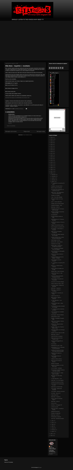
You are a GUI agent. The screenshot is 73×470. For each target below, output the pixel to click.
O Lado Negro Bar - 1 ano (56, 378)
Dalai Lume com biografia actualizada (56, 232)
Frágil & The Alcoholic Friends (57, 225)
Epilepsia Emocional (55, 411)
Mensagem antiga (41, 131)
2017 (51, 153)
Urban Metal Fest (54, 395)
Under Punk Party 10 (55, 295)
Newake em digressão (55, 413)
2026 (51, 137)
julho (52, 420)
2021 (51, 146)
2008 (51, 169)
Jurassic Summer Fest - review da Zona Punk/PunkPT (57, 238)
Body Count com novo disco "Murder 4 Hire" (57, 338)
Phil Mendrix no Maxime (56, 416)
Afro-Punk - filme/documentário (57, 418)
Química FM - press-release (57, 241)
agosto (52, 181)
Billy (51, 446)
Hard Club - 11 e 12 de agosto (57, 380)
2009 (51, 167)
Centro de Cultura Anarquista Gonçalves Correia (57, 276)
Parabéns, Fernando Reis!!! (56, 186)
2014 (51, 158)
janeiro (52, 431)
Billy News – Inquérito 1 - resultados (56, 290)
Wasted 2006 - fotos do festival (57, 271)
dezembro (53, 174)
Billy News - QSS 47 (55, 334)
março (52, 427)
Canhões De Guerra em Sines (57, 382)
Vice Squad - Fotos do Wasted (57, 314)
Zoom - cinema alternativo (56, 201)
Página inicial (27, 131)
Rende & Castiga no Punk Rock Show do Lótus (57, 212)
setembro (53, 179)
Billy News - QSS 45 (55, 415)
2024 (51, 140)
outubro (53, 178)
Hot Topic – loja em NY (56, 393)
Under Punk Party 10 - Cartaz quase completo (57, 373)
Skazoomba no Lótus (55, 316)
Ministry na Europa (55, 363)
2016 (51, 155)
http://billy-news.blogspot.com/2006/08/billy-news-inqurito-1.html (17, 97)
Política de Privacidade (8, 462)
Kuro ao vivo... (54, 403)
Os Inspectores (54, 214)
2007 (51, 171)
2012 (51, 162)
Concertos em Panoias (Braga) (57, 281)
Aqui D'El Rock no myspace (56, 336)
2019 (51, 149)
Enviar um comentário (11, 125)
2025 (51, 139)
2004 (51, 435)
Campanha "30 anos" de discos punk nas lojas (57, 209)
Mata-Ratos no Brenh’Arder (56, 386)
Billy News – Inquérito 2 (56, 288)
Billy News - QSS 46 (55, 401)
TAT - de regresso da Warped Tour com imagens (57, 249)
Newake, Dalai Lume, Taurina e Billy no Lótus (57, 327)
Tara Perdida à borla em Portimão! (56, 356)
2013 (51, 160)
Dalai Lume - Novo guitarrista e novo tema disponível (57, 193)
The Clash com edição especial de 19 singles (57, 235)
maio (52, 424)
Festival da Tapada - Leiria (56, 205)
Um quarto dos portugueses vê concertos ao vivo (57, 190)
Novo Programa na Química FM (57, 226)
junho (52, 422)
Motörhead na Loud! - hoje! (56, 345)
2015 (51, 156)
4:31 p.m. (10, 123)
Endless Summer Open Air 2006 (57, 332)
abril (52, 426)
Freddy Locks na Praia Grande (57, 203)
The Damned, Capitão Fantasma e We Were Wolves (57, 370)
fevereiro (53, 429)
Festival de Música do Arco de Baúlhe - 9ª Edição (57, 257)
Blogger (40, 467)
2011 (51, 164)
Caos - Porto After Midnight (56, 197)
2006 (51, 172)
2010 (51, 165)
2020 (51, 148)
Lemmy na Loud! (54, 406)
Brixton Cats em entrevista (56, 187)
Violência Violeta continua (56, 358)
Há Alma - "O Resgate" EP (56, 405)
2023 (51, 142)
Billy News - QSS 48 (55, 207)
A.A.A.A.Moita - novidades (56, 368)
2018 (51, 151)
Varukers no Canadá (55, 195)
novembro (53, 176)
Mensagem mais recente (11, 131)
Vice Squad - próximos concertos (58, 391)
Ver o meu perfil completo (52, 453)
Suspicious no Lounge (55, 243)
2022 (51, 144)
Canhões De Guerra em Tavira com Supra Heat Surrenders (57, 351)
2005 (51, 433)
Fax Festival (53, 343)
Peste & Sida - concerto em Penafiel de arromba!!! (56, 246)
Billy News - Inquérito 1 (56, 396)
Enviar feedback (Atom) (27, 134)
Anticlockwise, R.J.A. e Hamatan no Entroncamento (57, 348)
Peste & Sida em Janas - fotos (57, 283)
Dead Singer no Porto (55, 240)
